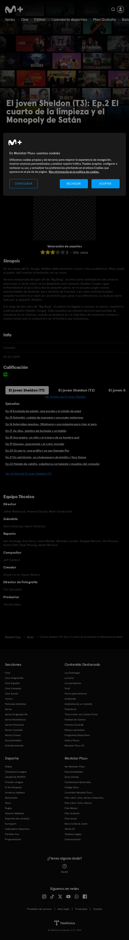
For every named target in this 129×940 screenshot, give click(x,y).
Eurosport (10, 823)
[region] (64, 164)
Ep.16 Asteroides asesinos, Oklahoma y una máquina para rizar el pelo (51, 424)
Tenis (8, 803)
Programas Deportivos (77, 735)
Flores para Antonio (76, 693)
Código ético (72, 787)
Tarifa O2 (70, 829)
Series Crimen (13, 735)
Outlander (70, 698)
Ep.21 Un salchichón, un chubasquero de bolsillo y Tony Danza (45, 457)
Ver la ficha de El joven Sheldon (65, 396)
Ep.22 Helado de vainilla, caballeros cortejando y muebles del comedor (52, 464)
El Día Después (13, 787)
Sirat (67, 688)
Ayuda (64, 868)
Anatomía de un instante (78, 704)
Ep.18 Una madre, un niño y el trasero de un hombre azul (42, 437)
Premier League (14, 782)
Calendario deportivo (69, 19)
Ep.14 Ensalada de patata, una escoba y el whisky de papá (43, 411)
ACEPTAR (105, 183)
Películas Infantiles (15, 704)
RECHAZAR (74, 183)
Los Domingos (72, 672)
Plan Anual (71, 818)
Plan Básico (71, 808)
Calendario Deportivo (17, 829)
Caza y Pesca (72, 740)
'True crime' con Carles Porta (81, 714)
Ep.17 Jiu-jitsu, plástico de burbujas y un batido (35, 430)
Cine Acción (11, 693)
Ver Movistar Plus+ (75, 766)
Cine (24, 19)
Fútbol (39, 19)
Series (10, 19)
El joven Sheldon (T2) (76, 390)
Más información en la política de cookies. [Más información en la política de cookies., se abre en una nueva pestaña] (74, 171)
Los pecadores (73, 683)
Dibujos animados (75, 730)
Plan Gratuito (104, 19)
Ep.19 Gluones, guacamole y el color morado (34, 444)
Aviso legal (63, 909)
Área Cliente (72, 777)
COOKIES (97, 909)
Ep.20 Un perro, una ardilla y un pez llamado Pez (37, 450)
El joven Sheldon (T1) (27, 390)
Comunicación (73, 839)
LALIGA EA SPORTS (15, 777)
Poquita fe (70, 709)
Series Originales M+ (16, 714)
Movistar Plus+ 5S (74, 745)
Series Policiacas (14, 724)
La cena (69, 678)
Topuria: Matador (14, 813)
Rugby (8, 808)
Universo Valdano (15, 792)
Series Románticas (15, 719)
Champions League (16, 771)
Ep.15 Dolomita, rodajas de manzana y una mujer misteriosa (44, 417)
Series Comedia (14, 730)
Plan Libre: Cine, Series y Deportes (84, 797)
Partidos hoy (12, 834)
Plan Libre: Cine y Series (78, 803)
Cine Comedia (13, 688)
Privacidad (81, 909)
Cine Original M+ (14, 678)
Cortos (9, 698)
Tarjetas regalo (73, 834)
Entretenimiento (14, 745)
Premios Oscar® (74, 724)
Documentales (13, 740)
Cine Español (12, 683)
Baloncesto (11, 797)
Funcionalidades (74, 771)
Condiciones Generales (78, 782)
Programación (13, 839)
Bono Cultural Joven (76, 823)
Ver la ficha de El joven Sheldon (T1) (28, 473)
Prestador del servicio (39, 909)
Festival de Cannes (75, 719)
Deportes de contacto (17, 818)
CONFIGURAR (24, 183)
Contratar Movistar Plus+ (79, 792)
